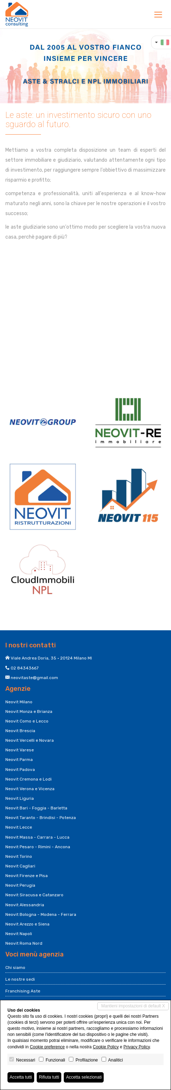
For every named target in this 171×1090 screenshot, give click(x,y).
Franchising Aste (22, 991)
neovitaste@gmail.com (34, 677)
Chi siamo (15, 967)
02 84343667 (24, 668)
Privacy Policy (137, 1046)
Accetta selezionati (84, 1077)
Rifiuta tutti (49, 1077)
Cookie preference (47, 1046)
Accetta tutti (21, 1077)
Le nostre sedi (20, 979)
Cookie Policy (106, 1046)
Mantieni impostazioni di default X (133, 1005)
